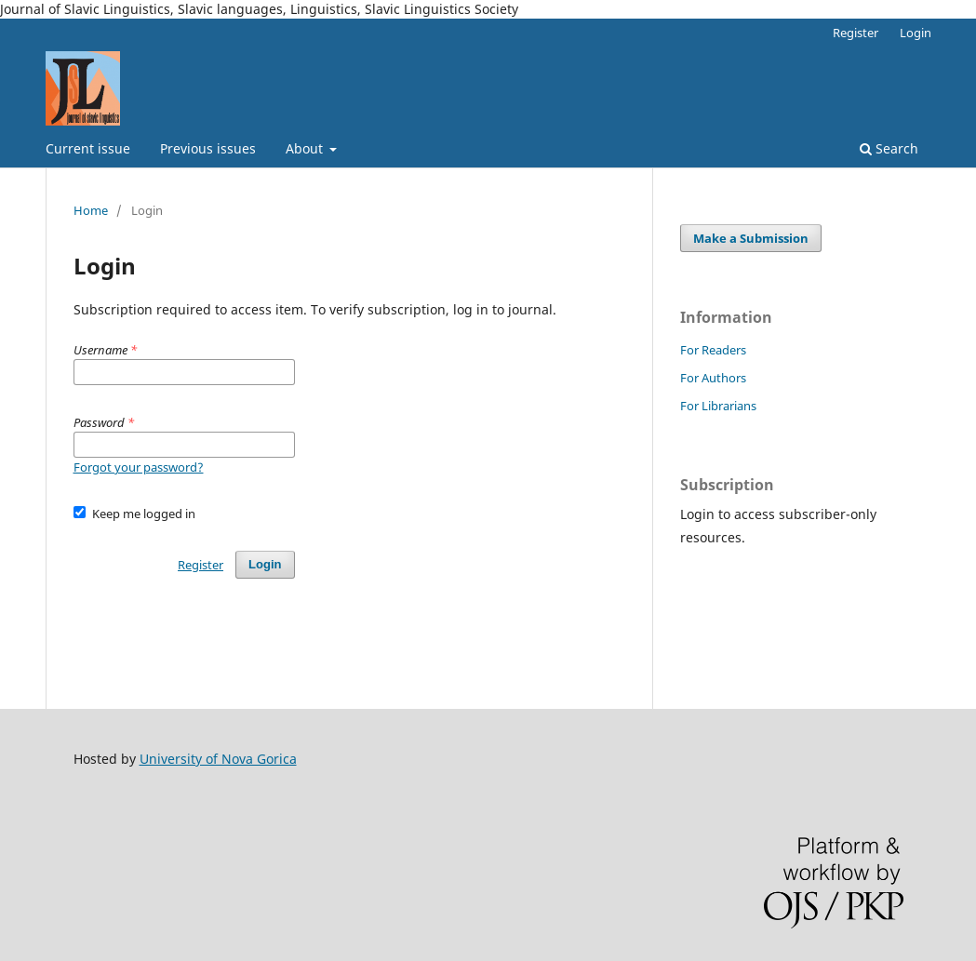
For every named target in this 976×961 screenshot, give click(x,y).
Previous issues (208, 148)
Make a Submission (751, 238)
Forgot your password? (139, 467)
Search (889, 148)
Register (855, 32)
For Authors (713, 377)
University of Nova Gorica (218, 758)
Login (915, 32)
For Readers (713, 349)
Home (91, 210)
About (306, 148)
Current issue (88, 148)
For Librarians (718, 405)
